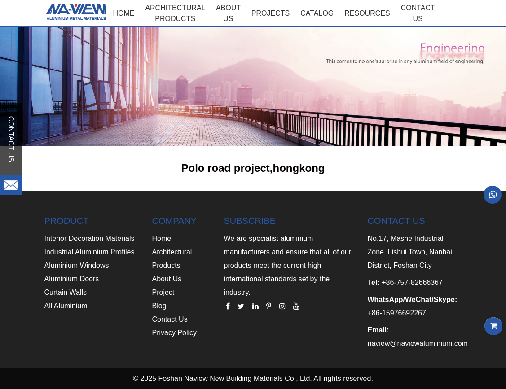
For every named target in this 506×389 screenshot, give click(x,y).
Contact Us (170, 319)
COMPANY (174, 221)
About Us (167, 279)
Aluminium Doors (71, 279)
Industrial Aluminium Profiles (89, 252)
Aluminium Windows (76, 265)
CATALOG (317, 13)
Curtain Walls (65, 292)
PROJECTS (270, 13)
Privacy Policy (174, 333)
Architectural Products (175, 13)
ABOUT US (228, 13)
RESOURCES (367, 13)
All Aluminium (66, 306)
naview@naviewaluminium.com (417, 343)
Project (163, 292)
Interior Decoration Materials (89, 238)
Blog (159, 306)
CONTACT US (418, 13)
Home (123, 13)
